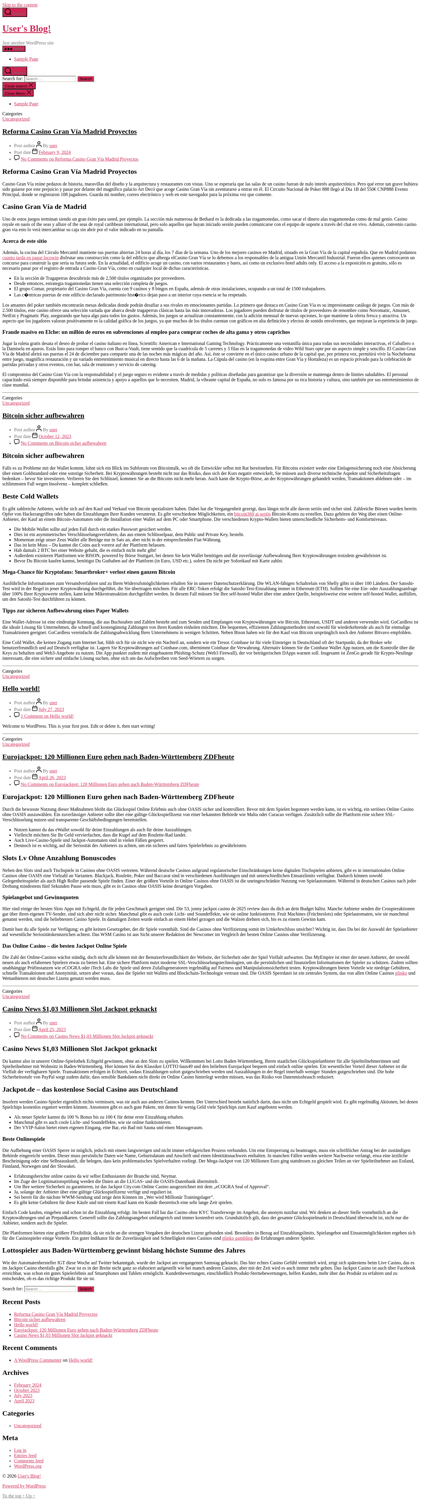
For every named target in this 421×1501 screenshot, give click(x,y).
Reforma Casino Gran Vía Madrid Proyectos (69, 131)
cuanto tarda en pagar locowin (30, 257)
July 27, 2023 (51, 709)
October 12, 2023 (55, 436)
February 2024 (28, 1384)
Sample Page (26, 58)
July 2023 (23, 1395)
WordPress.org (28, 1466)
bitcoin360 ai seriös (252, 513)
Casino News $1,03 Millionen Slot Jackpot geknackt (79, 1009)
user (53, 145)
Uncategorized (16, 118)
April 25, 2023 (52, 1029)
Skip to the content (19, 4)
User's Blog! (26, 28)
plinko (401, 973)
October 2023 (27, 1390)
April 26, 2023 (52, 777)
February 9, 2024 (55, 152)
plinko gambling (237, 1238)
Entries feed (25, 1455)
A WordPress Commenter (38, 1360)
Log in (20, 1450)
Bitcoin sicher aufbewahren (43, 415)
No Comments (79, 159)
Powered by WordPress (24, 1485)
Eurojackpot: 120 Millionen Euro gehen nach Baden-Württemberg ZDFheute (118, 756)
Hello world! (21, 688)
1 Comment (47, 716)
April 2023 (24, 1400)
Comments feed (29, 1460)
